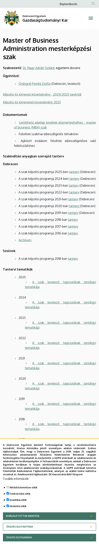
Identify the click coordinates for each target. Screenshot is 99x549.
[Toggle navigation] (91, 18)
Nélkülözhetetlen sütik (23, 487)
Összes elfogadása (19, 537)
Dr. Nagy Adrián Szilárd (38, 68)
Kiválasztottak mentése (22, 515)
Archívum (25, 240)
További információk (16, 478)
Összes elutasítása (19, 526)
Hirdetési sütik (18, 506)
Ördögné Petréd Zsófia (35, 84)
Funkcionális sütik (20, 493)
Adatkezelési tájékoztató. (33, 474)
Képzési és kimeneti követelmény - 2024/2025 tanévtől (42, 94)
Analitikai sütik (18, 499)
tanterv (74, 172)
